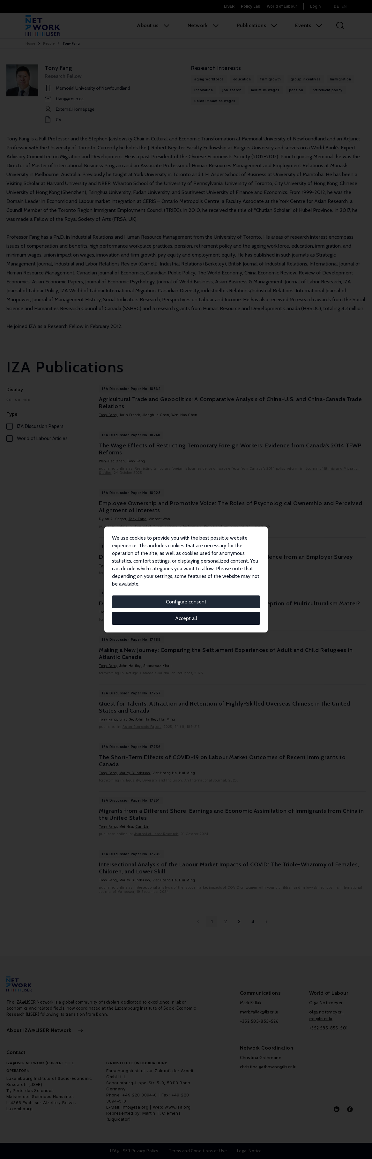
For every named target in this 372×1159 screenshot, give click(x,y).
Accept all (186, 618)
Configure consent (186, 602)
